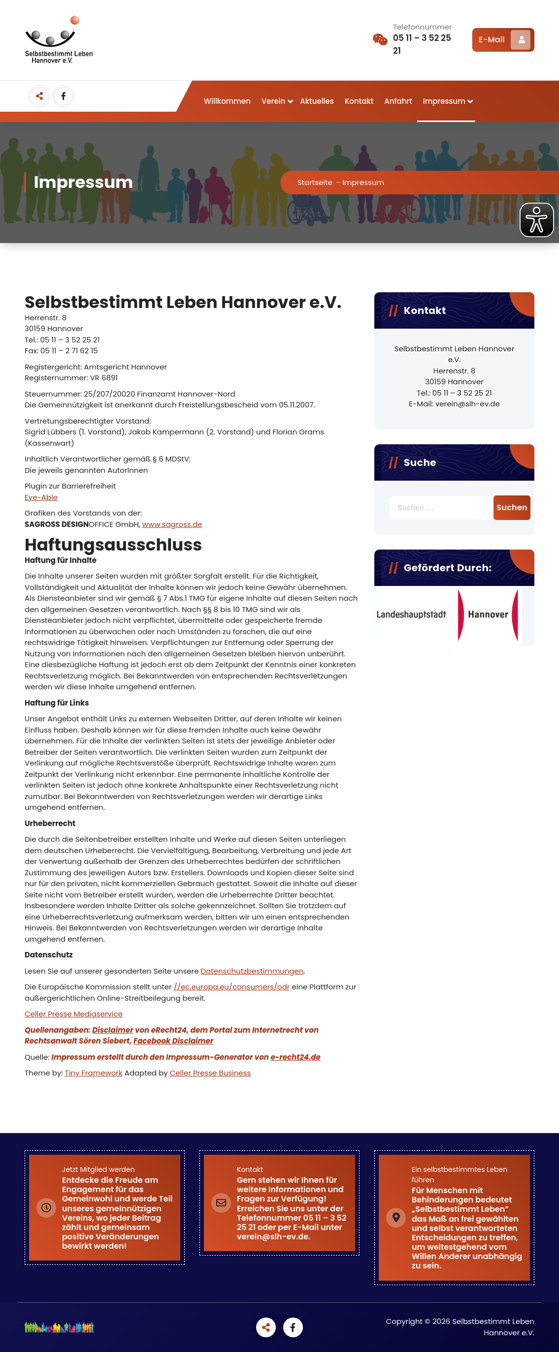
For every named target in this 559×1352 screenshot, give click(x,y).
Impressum (444, 101)
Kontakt (359, 101)
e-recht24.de (295, 1057)
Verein (273, 101)
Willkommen (227, 101)
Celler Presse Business (210, 1073)
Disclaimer (112, 1030)
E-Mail (504, 40)
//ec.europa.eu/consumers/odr (232, 987)
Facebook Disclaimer (173, 1041)
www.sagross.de (172, 524)
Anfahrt (398, 101)
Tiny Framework (94, 1073)
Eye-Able (41, 497)
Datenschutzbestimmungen (251, 971)
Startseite (325, 182)
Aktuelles (317, 101)
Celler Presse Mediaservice (74, 1014)
